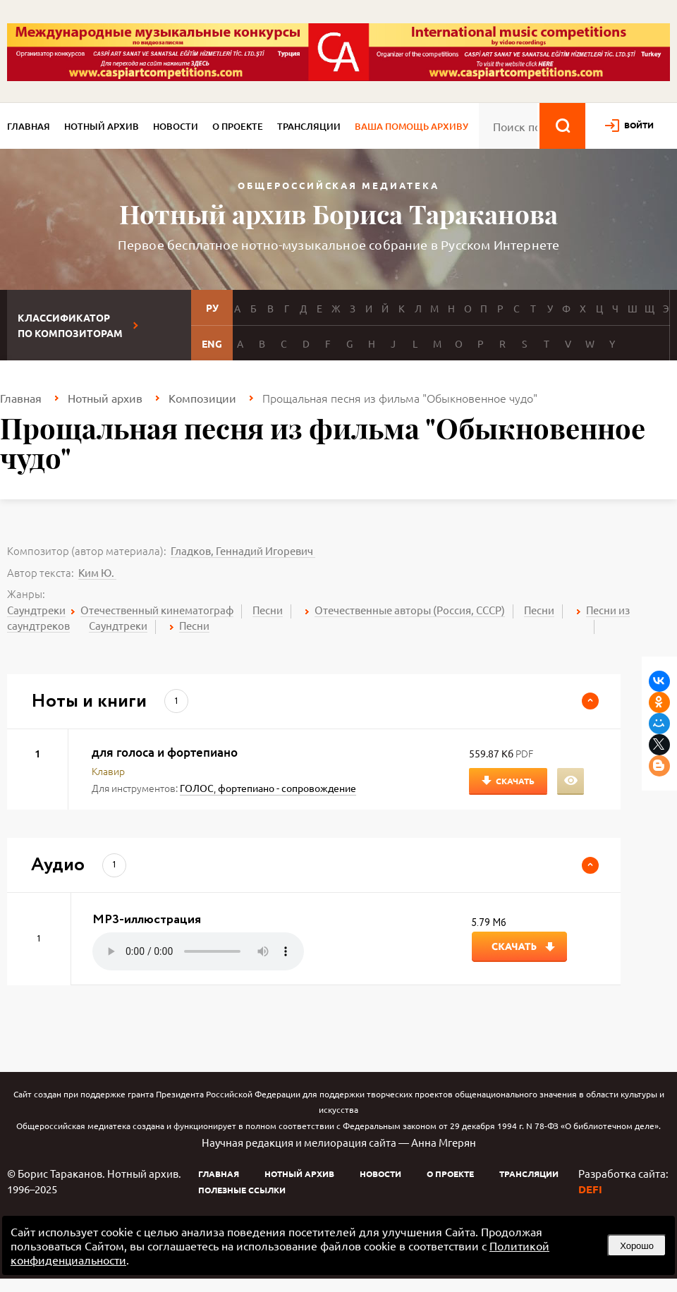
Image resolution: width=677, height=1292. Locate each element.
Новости (175, 126)
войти (639, 124)
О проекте (237, 126)
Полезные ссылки (242, 1189)
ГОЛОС (197, 787)
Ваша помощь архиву (411, 126)
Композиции (202, 398)
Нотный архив (101, 126)
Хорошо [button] (637, 1246)
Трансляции (309, 126)
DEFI (590, 1189)
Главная (28, 126)
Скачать (515, 780)
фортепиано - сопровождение (287, 787)
